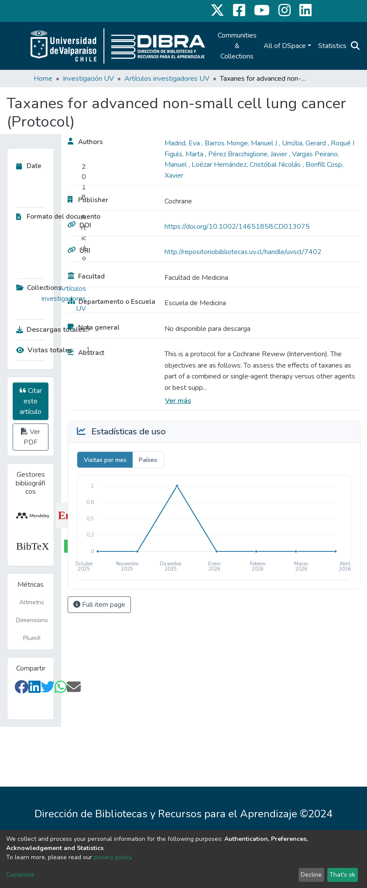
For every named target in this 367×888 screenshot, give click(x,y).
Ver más (178, 401)
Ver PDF (30, 437)
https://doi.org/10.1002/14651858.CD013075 (237, 226)
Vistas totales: (45, 350)
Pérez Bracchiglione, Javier (248, 154)
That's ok (342, 875)
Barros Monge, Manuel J (242, 143)
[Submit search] (355, 46)
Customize (20, 875)
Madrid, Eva (183, 143)
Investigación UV (88, 78)
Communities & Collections (237, 46)
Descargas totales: (49, 329)
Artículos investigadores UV (166, 78)
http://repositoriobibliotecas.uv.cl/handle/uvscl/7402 (243, 252)
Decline (311, 875)
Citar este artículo (31, 401)
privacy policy (112, 857)
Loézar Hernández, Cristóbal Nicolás (247, 164)
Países (148, 460)
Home (43, 78)
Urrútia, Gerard (305, 143)
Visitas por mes (105, 460)
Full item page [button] (99, 604)
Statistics (332, 46)
